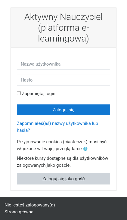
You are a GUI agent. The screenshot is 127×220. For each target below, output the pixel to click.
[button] (87, 149)
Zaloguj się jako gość (63, 178)
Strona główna (19, 212)
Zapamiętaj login (38, 93)
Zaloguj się (64, 110)
